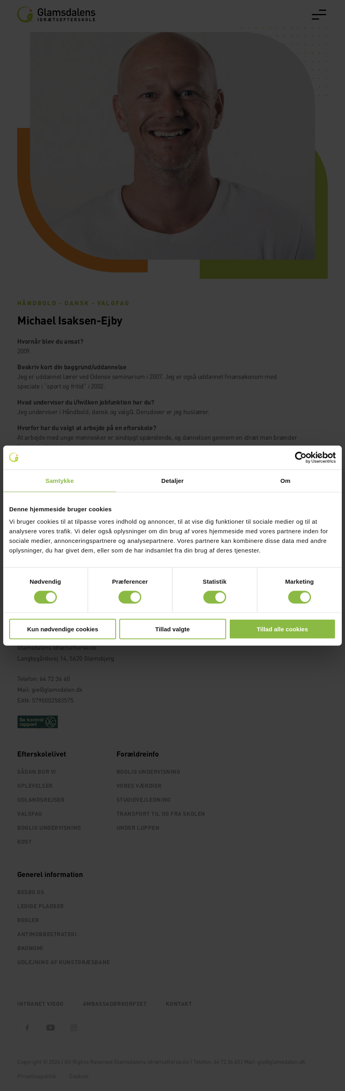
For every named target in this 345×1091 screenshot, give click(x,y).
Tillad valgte (172, 629)
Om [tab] (285, 480)
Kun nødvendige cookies (62, 629)
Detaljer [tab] (172, 480)
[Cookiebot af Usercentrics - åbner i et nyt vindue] (301, 457)
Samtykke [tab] (60, 480)
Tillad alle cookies (282, 629)
